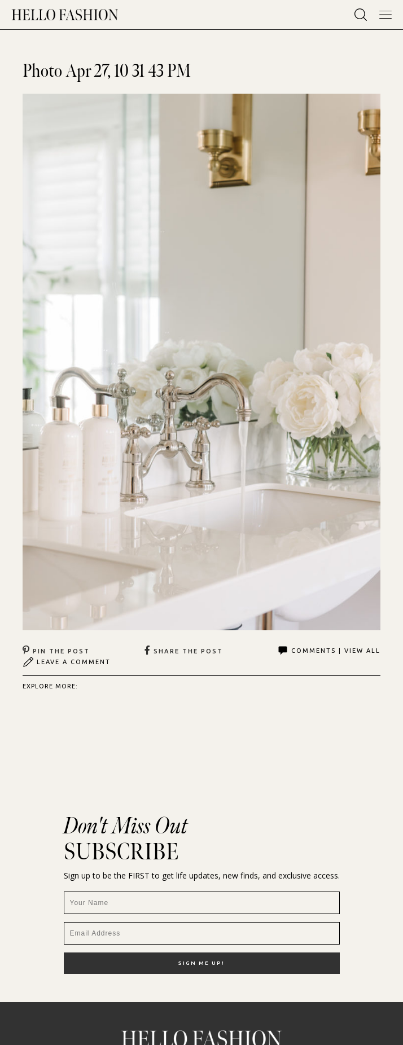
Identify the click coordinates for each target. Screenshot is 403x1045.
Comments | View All (328, 650)
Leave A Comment (67, 662)
